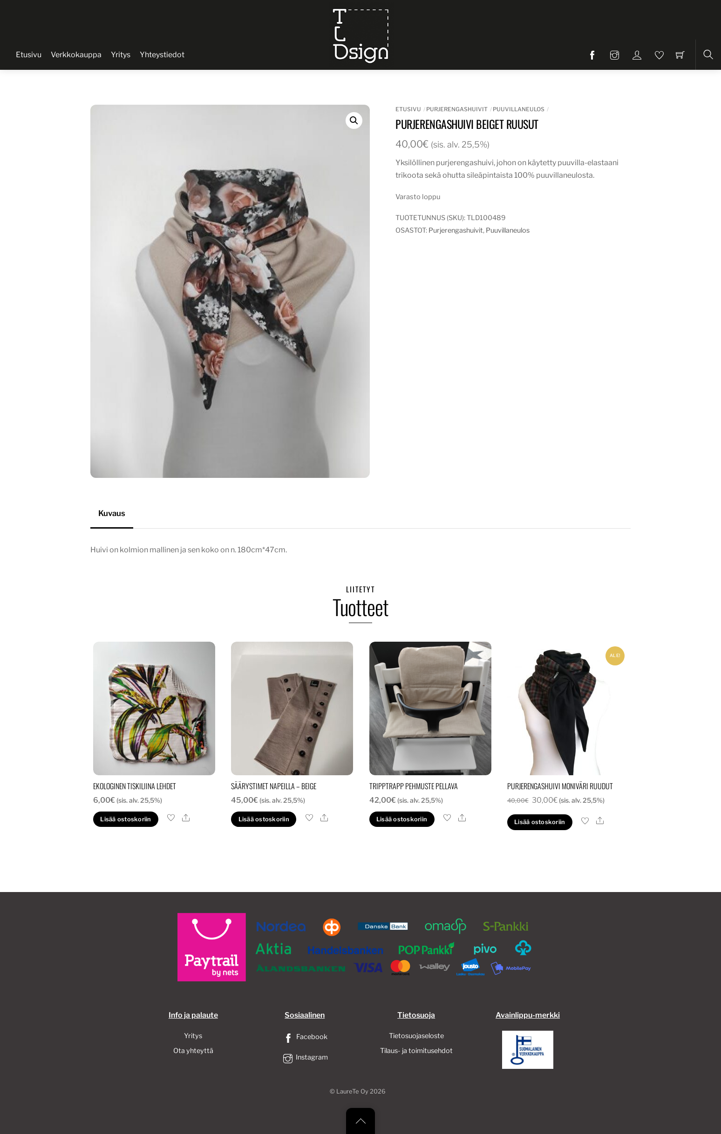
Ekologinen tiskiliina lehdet (134, 786)
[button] (354, 120)
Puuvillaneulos (518, 109)
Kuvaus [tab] (111, 513)
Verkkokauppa (76, 54)
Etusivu (28, 54)
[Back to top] (360, 1121)
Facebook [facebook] (304, 1037)
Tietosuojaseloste (416, 1036)
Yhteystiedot (162, 54)
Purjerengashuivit (457, 109)
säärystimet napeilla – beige (273, 786)
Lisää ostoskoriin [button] (125, 819)
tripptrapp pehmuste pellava (413, 786)
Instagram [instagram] (304, 1057)
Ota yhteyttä (193, 1051)
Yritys (120, 54)
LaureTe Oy (352, 1091)
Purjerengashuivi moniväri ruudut (560, 786)
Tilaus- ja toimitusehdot (416, 1051)
